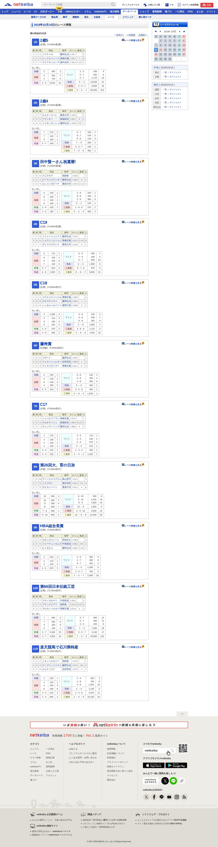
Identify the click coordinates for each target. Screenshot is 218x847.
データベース (129, 11)
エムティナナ (48, 669)
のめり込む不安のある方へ (82, 762)
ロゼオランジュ (49, 422)
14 (156, 50)
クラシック (128, 17)
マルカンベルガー (50, 608)
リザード (46, 358)
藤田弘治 (64, 54)
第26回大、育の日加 (57, 465)
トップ (4, 11)
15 (161, 50)
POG (190, 11)
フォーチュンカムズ (52, 544)
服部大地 (66, 305)
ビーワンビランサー (52, 179)
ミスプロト (47, 483)
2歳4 (44, 101)
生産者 (97, 17)
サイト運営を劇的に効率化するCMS (160, 823)
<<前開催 (130, 35)
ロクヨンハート (49, 487)
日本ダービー (47, 11)
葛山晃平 (66, 479)
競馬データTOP (38, 17)
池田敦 (65, 175)
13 (184, 45)
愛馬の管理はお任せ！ (51, 831)
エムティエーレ (49, 115)
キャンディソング (50, 426)
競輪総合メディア (52, 835)
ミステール (47, 54)
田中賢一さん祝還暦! (58, 162)
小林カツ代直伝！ (99, 827)
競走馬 (54, 17)
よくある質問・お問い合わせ (83, 757)
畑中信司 (64, 62)
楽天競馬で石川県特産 (59, 647)
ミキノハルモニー (50, 661)
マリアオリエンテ (50, 62)
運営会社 (111, 780)
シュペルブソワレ (50, 418)
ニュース (16, 11)
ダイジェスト (175, 72)
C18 (43, 283)
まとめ (199, 11)
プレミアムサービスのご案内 (83, 753)
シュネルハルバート (52, 305)
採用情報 (111, 749)
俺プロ (168, 11)
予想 (60, 11)
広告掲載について (115, 753)
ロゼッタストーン (50, 540)
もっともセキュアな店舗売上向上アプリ (162, 820)
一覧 (165, 72)
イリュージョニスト (52, 236)
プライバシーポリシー (117, 762)
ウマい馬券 (35, 757)
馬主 (86, 17)
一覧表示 (118, 35)
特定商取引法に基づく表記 (120, 771)
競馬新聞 (157, 11)
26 (179, 54)
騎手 (65, 17)
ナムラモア (47, 175)
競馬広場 (50, 757)
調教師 (76, 17)
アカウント (51, 775)
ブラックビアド (49, 604)
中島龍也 (66, 544)
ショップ (144, 11)
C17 (43, 404)
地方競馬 (114, 11)
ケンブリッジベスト (52, 665)
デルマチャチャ (49, 301)
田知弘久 (66, 540)
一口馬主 (179, 11)
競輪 (206, 5)
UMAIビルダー (73, 11)
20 (184, 50)
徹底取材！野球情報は (105, 820)
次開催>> (142, 35)
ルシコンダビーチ (50, 184)
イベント (211, 11)
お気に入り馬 (52, 771)
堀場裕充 (64, 119)
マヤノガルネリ (49, 600)
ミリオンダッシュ (50, 123)
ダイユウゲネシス (50, 244)
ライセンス (112, 775)
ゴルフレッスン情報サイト (104, 823)
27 (184, 54)
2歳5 (44, 40)
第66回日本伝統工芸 (57, 586)
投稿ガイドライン (115, 766)
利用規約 (111, 757)
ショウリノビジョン (52, 240)
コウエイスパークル (52, 297)
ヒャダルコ (47, 548)
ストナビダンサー (50, 366)
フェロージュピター (52, 361)
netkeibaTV (100, 11)
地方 (156, 84)
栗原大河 (64, 115)
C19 (43, 222)
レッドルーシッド (50, 58)
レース (27, 11)
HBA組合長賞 (52, 526)
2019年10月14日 (44, 24)
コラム (87, 11)
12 (179, 45)
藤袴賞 (45, 344)
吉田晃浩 (66, 361)
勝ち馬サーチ (145, 17)
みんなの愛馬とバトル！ (52, 820)
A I (35, 11)
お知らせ (73, 749)
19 (179, 50)
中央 (156, 67)
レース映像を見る (132, 40)
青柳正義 (64, 58)
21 (156, 54)
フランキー (47, 119)
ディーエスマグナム (52, 479)
